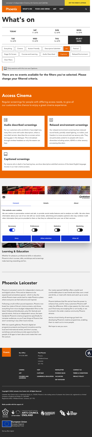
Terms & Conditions (80, 373)
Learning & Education (15, 251)
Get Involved (60, 379)
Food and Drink (42, 9)
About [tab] (76, 203)
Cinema (20, 48)
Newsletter (59, 370)
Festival (76, 48)
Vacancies (59, 376)
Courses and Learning (29, 54)
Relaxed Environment (80, 54)
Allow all (75, 238)
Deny (17, 238)
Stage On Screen (10, 54)
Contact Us (77, 370)
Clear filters (8, 60)
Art (54, 9)
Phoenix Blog (60, 373)
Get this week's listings (77, 3)
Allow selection (46, 238)
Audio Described (49, 54)
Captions (63, 54)
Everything (8, 48)
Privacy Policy (78, 376)
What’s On (27, 9)
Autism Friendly (34, 48)
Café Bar (40, 373)
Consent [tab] (16, 203)
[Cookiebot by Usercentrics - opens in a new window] (81, 197)
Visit (61, 9)
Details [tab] (46, 203)
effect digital (10, 431)
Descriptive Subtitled (52, 48)
